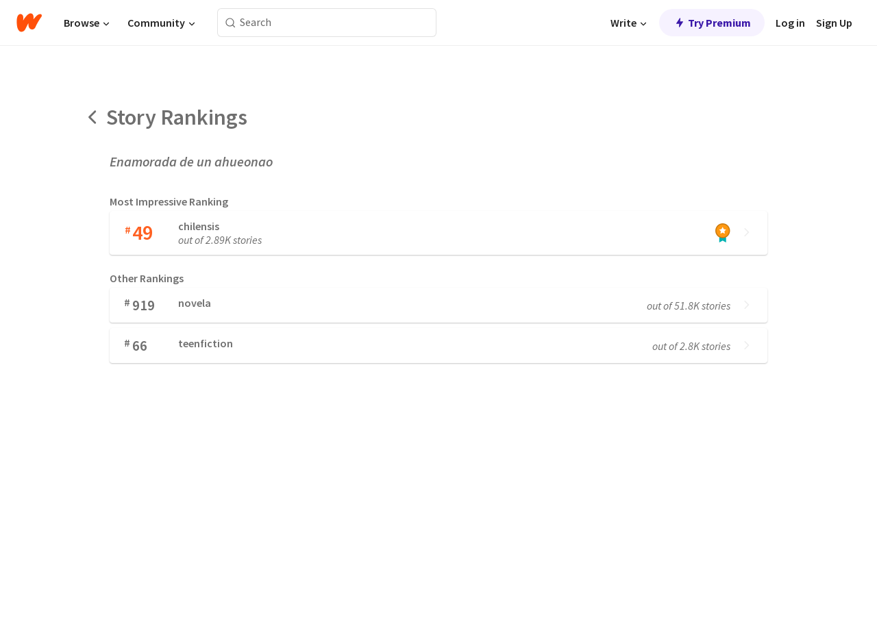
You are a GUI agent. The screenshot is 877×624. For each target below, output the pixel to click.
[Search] (230, 23)
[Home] (29, 22)
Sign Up (834, 22)
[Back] (93, 117)
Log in (790, 22)
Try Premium (712, 22)
